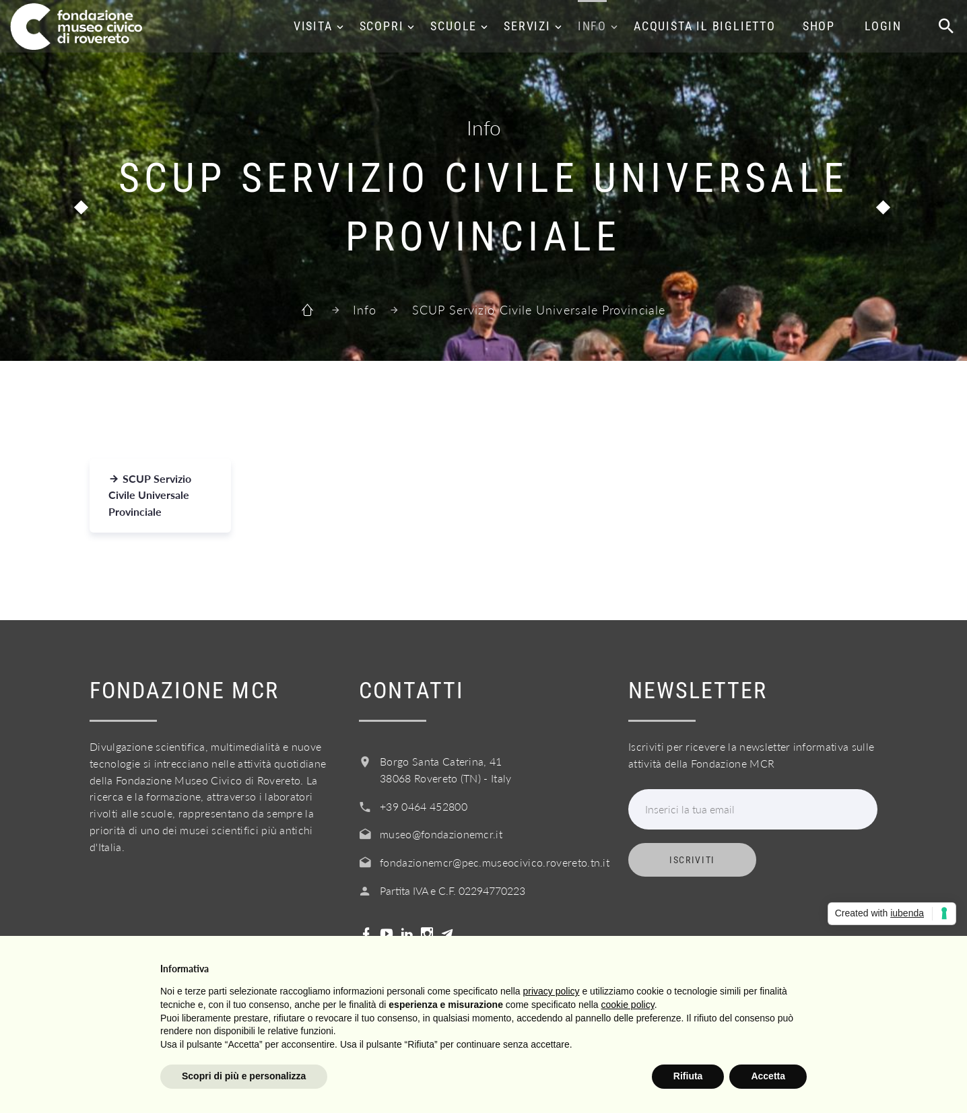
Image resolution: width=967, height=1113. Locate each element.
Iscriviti (692, 859)
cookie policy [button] (628, 1004)
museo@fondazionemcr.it (441, 834)
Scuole (453, 26)
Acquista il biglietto (705, 26)
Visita (313, 26)
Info (592, 26)
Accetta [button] (768, 1076)
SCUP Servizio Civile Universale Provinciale (149, 495)
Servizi (527, 26)
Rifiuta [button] (688, 1076)
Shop (819, 26)
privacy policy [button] (551, 991)
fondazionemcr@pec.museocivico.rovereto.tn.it (494, 862)
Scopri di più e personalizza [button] (244, 1076)
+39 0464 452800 (423, 806)
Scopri (382, 26)
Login (883, 26)
